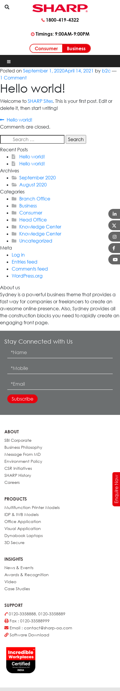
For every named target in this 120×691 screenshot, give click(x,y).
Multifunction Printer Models (32, 507)
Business (76, 48)
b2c (106, 71)
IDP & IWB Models (21, 514)
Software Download (26, 634)
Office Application (22, 521)
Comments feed (30, 269)
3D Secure (14, 542)
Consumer (46, 48)
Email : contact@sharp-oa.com (38, 627)
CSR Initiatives (18, 468)
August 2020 (33, 185)
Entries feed (24, 262)
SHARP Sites (40, 101)
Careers (12, 482)
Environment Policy (23, 461)
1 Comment (13, 78)
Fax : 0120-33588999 (27, 620)
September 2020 (37, 178)
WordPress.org (27, 276)
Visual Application (22, 528)
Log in (18, 255)
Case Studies (17, 588)
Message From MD (22, 454)
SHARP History (17, 475)
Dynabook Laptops (23, 535)
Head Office (33, 220)
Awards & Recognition (26, 574)
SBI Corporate (18, 440)
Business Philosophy (23, 447)
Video (10, 581)
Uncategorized (35, 241)
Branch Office (34, 199)
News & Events (18, 567)
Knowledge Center (40, 227)
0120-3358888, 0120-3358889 (34, 613)
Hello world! (19, 120)
